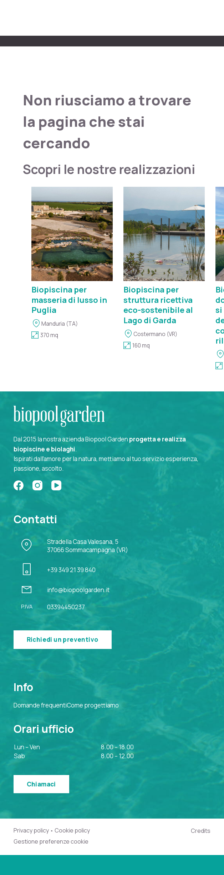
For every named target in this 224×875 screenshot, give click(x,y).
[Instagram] (37, 485)
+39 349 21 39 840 (71, 570)
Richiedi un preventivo (62, 639)
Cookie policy (72, 830)
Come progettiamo (93, 705)
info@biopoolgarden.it (78, 590)
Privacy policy (31, 830)
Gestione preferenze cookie (51, 841)
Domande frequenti (40, 705)
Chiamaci (41, 784)
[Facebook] (19, 485)
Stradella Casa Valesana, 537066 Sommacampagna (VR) (87, 546)
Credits (200, 831)
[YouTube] (56, 485)
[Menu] (206, 18)
